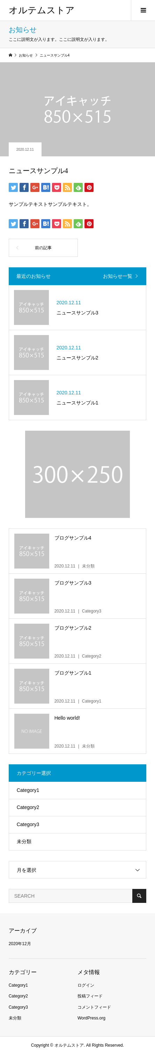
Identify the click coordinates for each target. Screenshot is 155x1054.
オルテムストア (42, 10)
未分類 (24, 841)
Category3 (28, 824)
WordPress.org (91, 1018)
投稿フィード (90, 996)
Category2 (28, 807)
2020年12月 (20, 943)
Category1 (28, 790)
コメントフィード (94, 1007)
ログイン (86, 985)
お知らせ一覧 (117, 276)
